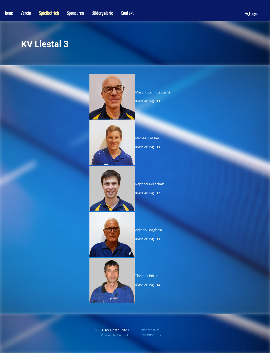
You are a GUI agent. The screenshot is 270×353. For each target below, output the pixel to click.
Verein (25, 12)
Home (8, 12)
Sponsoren (75, 12)
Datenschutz (151, 334)
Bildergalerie (102, 12)
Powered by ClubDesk (115, 335)
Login (251, 13)
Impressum (150, 330)
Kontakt (127, 12)
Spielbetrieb (49, 12)
